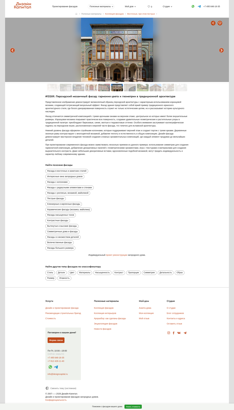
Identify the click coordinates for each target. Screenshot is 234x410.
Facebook (173, 333)
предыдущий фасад (13, 50)
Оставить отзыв (174, 323)
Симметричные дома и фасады (62, 231)
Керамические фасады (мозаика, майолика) (68, 209)
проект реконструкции (117, 255)
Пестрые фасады (55, 198)
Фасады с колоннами (57, 182)
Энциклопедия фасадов (105, 323)
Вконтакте (179, 333)
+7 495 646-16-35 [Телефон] (211, 6)
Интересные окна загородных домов (65, 176)
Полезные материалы (100, 6)
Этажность (64, 278)
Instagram (169, 333)
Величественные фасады (59, 242)
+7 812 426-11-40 (56, 361)
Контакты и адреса (176, 318)
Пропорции (133, 272)
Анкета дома (145, 308)
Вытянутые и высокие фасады (62, 226)
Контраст (118, 272)
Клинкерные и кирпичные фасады (63, 204)
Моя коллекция (146, 313)
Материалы (84, 272)
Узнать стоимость (133, 407)
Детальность (166, 272)
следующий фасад (221, 50)
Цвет (72, 272)
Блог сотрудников (175, 313)
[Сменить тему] (60, 388)
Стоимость (50, 318)
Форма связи (56, 340)
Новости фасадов (102, 329)
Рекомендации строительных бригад (63, 313)
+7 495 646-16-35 (56, 358)
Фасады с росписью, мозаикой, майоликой (67, 193)
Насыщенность (102, 272)
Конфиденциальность (56, 400)
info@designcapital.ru (58, 374)
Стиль (50, 272)
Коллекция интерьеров (105, 313)
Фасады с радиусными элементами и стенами (69, 187)
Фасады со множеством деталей (63, 237)
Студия (166, 6)
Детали (61, 272)
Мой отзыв (144, 318)
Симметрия (149, 272)
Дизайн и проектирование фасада (61, 308)
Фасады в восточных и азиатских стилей (66, 171)
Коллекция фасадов (104, 308)
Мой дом (129, 6)
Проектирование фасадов (64, 6)
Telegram (185, 333)
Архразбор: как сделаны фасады (110, 318)
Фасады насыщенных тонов (60, 215)
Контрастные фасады (57, 220)
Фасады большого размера (60, 248)
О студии (171, 308)
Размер (50, 278)
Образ (180, 272)
